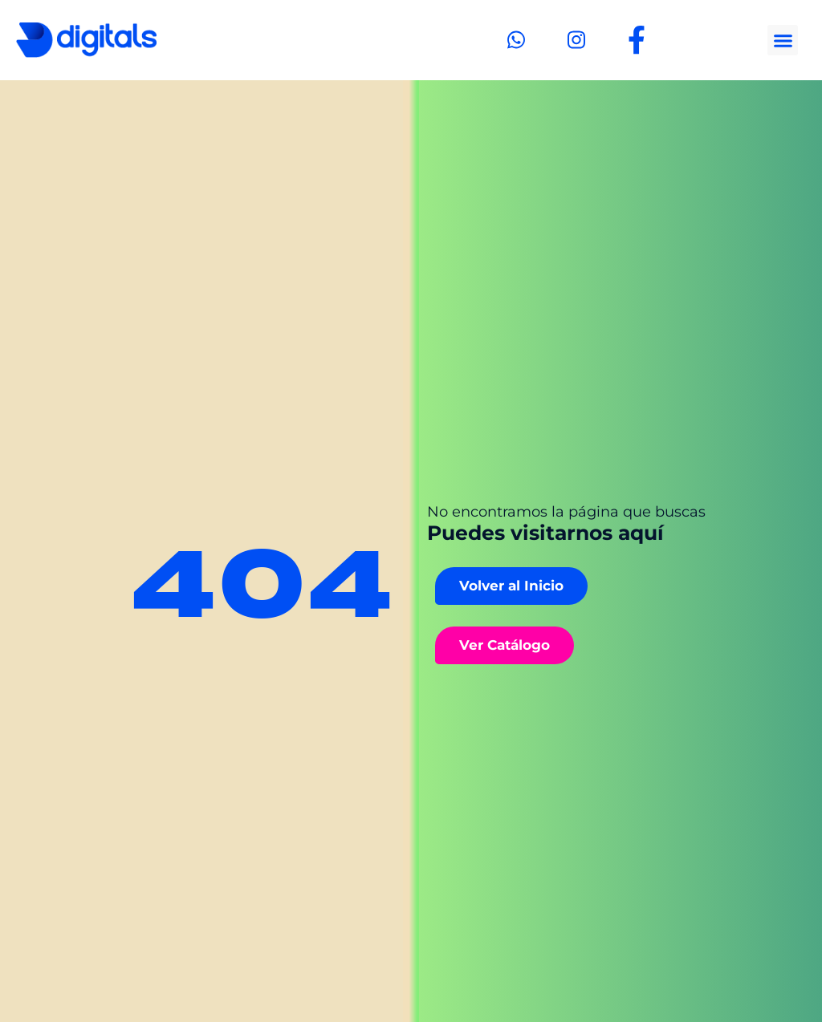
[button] (782, 40)
